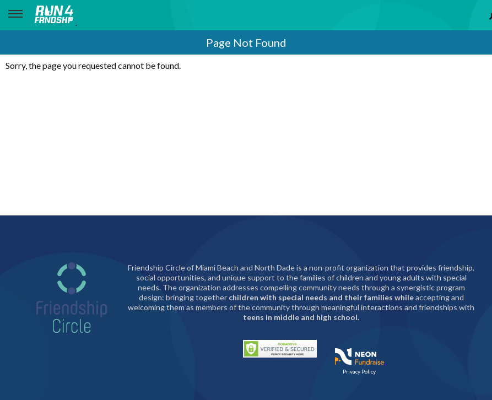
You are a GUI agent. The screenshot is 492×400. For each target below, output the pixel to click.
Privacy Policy (359, 371)
